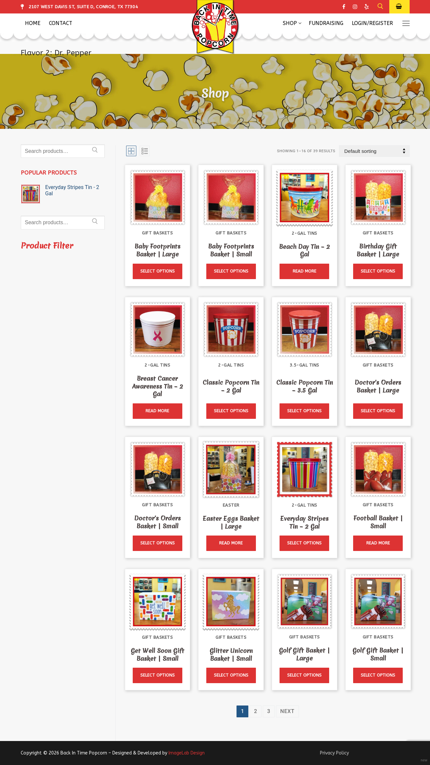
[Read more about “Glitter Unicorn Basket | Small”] (231, 675)
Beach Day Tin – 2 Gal (304, 250)
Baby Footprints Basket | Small (231, 250)
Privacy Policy (334, 753)
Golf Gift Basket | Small (377, 654)
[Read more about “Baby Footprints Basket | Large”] (157, 271)
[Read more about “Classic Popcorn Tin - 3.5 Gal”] (304, 411)
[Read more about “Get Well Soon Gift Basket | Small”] (157, 675)
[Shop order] (374, 151)
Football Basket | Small (378, 522)
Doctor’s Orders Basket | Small (157, 522)
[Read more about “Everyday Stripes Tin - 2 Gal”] (304, 543)
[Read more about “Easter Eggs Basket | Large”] (231, 543)
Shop (215, 93)
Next (287, 711)
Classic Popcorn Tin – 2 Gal (231, 386)
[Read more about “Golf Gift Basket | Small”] (378, 675)
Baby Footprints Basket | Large (157, 250)
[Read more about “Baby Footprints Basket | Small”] (231, 271)
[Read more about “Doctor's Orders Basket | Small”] (157, 543)
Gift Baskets (157, 232)
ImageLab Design (187, 753)
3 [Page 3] (268, 711)
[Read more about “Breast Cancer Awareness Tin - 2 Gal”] (157, 411)
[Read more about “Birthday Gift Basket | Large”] (378, 271)
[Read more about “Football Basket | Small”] (378, 543)
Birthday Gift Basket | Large (378, 250)
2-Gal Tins (304, 232)
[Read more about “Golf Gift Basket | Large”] (304, 675)
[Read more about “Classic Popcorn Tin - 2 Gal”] (231, 411)
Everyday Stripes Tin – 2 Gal (304, 522)
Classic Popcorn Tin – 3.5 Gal (304, 386)
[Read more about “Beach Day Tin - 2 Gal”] (304, 271)
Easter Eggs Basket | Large (231, 522)
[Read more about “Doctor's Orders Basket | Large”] (378, 411)
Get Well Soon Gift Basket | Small (157, 654)
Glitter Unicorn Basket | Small (231, 654)
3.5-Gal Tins (304, 365)
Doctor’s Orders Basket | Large (378, 386)
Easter (231, 505)
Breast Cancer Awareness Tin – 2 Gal (157, 386)
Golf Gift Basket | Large (304, 654)
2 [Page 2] (255, 711)
